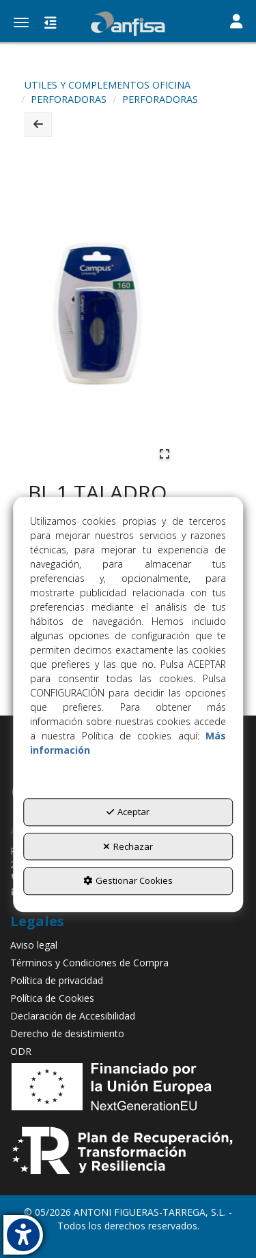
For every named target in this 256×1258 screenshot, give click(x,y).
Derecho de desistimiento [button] (67, 1033)
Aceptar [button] (128, 812)
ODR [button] (20, 1051)
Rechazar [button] (128, 846)
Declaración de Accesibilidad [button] (72, 1015)
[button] (128, 23)
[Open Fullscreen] (164, 453)
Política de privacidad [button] (56, 980)
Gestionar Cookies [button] (128, 881)
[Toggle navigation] (236, 22)
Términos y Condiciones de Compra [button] (89, 962)
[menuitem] (128, 945)
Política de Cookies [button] (52, 998)
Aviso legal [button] (33, 944)
